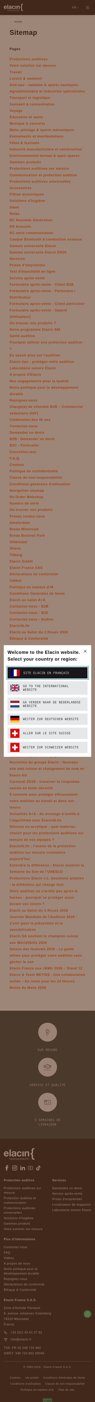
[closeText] (85, 651)
